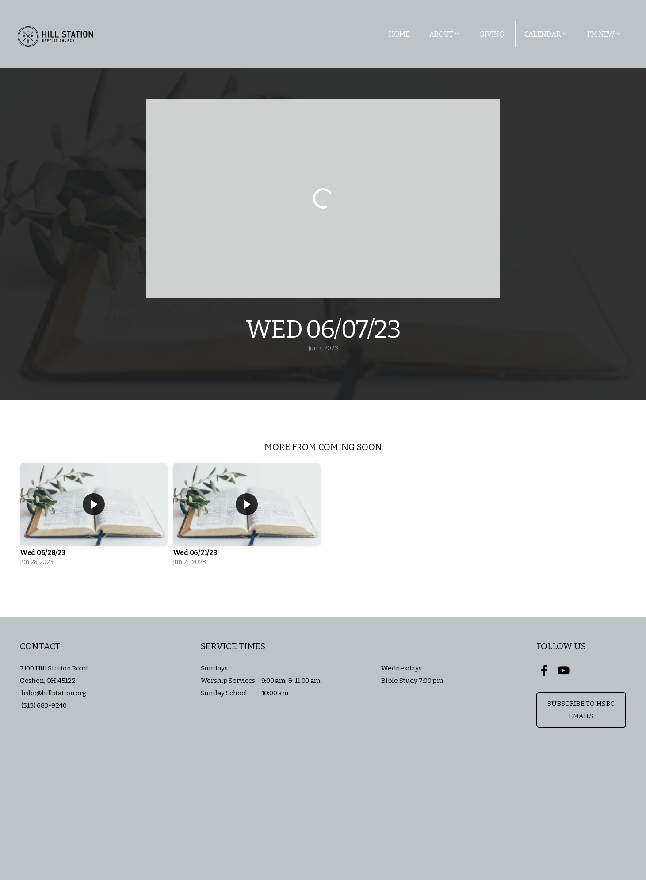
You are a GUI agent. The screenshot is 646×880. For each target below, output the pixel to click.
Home (399, 34)
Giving (492, 34)
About (444, 34)
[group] (94, 517)
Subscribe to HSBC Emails (581, 710)
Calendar (545, 34)
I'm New (604, 34)
